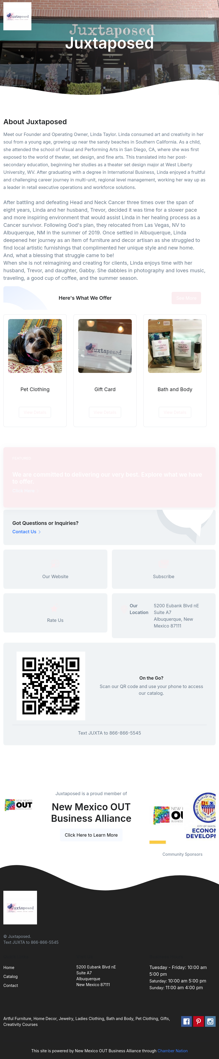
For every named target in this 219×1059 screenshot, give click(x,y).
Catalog (10, 976)
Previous (145, 817)
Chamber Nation (173, 1050)
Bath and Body (175, 389)
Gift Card (105, 389)
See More (186, 298)
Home (8, 967)
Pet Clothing (35, 389)
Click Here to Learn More (91, 835)
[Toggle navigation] (210, 16)
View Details (35, 412)
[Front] (18, 16)
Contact (10, 985)
